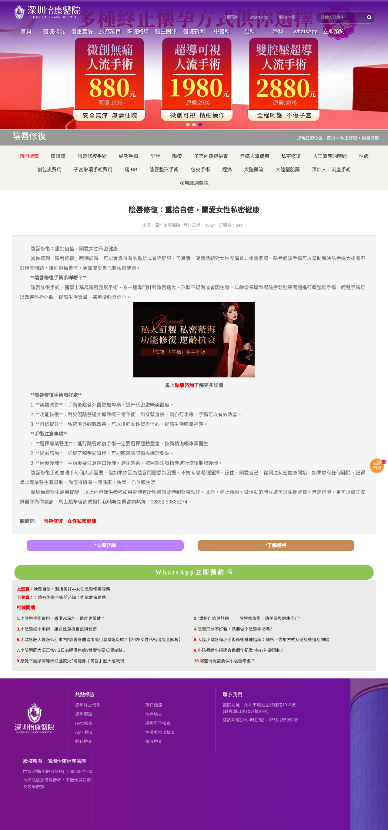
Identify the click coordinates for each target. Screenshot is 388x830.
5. (18, 639)
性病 (364, 156)
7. (18, 650)
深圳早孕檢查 (158, 723)
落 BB (131, 169)
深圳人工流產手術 (331, 169)
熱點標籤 (85, 694)
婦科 (278, 31)
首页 (331, 138)
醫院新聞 (194, 31)
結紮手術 (128, 156)
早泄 (155, 156)
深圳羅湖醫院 (194, 183)
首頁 (26, 31)
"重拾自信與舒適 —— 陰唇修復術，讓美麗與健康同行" (249, 618)
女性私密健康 (81, 521)
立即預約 (230, 17)
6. (196, 639)
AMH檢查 (84, 732)
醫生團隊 (166, 31)
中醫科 (222, 31)
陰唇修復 (370, 138)
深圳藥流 (83, 714)
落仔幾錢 (153, 705)
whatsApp (259, 17)
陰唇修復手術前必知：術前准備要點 (72, 597)
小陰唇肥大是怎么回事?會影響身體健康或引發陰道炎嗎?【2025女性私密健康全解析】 (101, 639)
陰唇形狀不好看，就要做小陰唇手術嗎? (235, 629)
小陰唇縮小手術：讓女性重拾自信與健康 (58, 629)
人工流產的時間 (330, 156)
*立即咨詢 (105, 545)
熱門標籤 (29, 156)
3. (18, 629)
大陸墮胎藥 (288, 169)
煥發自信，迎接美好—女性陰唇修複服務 (72, 589)
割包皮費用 (49, 169)
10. (197, 660)
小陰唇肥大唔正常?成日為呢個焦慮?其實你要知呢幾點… (73, 650)
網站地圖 (287, 17)
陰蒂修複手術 (92, 156)
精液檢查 (153, 741)
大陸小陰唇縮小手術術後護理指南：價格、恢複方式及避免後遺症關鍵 (263, 639)
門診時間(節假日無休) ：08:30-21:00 (57, 771)
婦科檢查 (83, 741)
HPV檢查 (83, 723)
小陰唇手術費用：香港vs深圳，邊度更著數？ (62, 618)
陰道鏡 (58, 156)
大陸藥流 (253, 169)
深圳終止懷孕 (88, 705)
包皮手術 (200, 169)
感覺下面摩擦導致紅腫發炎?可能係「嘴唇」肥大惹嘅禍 (72, 660)
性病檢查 (153, 714)
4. (196, 629)
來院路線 (138, 31)
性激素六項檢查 (160, 732)
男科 (249, 31)
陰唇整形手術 (164, 169)
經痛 (227, 169)
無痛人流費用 (254, 156)
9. (18, 660)
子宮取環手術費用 (93, 169)
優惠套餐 (82, 31)
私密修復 (348, 138)
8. (196, 650)
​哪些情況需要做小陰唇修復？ (227, 660)
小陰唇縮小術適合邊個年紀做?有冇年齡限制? (240, 650)
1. (18, 618)
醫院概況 (54, 31)
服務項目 (110, 31)
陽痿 (177, 156)
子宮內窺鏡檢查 (211, 156)
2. (196, 618)
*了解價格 (275, 545)
